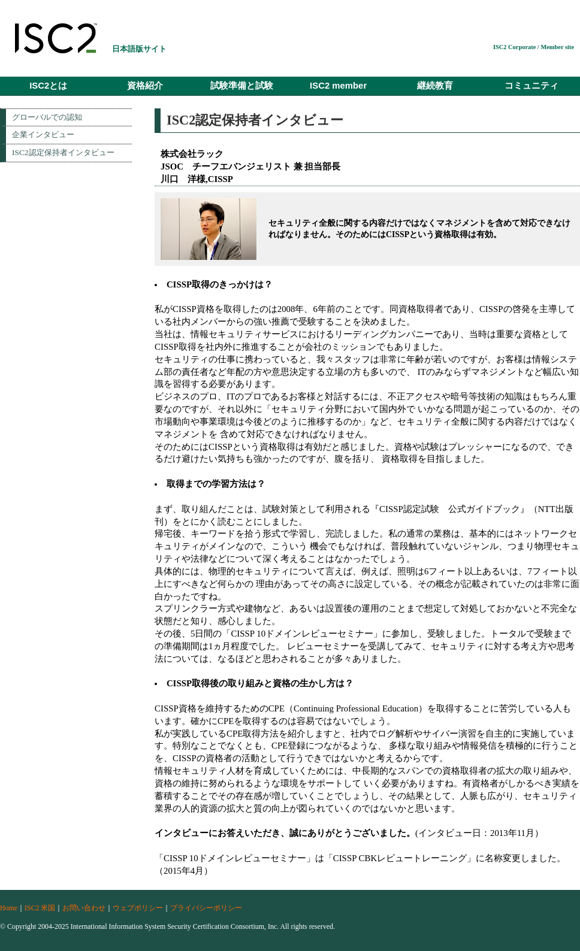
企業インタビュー (43, 134)
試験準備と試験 (241, 85)
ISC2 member (338, 85)
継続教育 (435, 85)
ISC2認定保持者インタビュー (63, 152)
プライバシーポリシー (206, 908)
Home (8, 908)
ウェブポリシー (138, 908)
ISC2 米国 (40, 908)
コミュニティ (531, 85)
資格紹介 (145, 85)
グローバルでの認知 (47, 117)
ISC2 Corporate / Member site (533, 47)
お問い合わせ (83, 908)
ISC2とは (48, 85)
